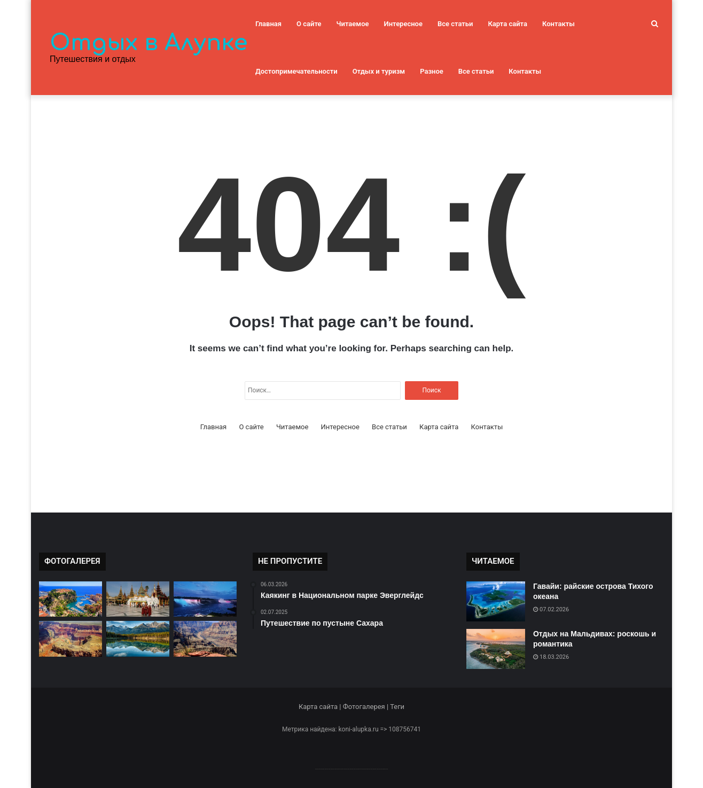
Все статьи (455, 24)
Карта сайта (507, 24)
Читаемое (353, 24)
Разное (431, 71)
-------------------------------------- (351, 769)
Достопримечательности (296, 71)
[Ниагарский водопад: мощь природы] (205, 599)
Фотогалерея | (366, 707)
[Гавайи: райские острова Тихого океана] (495, 601)
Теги (397, 707)
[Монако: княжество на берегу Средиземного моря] (70, 599)
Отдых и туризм (379, 71)
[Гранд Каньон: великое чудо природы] (70, 639)
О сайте (308, 24)
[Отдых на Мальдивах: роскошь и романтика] (495, 649)
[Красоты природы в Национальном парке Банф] (137, 639)
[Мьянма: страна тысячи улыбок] (137, 599)
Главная (268, 24)
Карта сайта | (321, 707)
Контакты (558, 24)
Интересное (403, 24)
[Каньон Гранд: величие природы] (205, 639)
